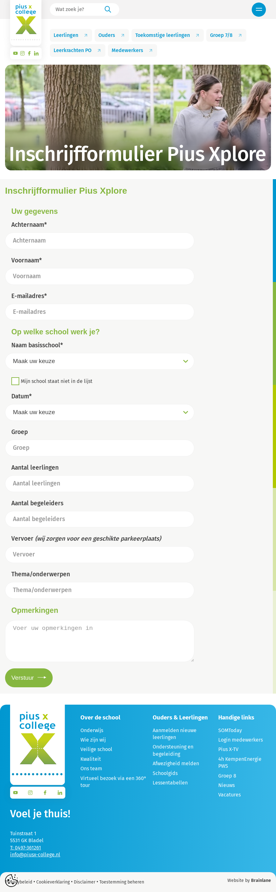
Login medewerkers (240, 740)
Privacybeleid (18, 882)
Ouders (111, 35)
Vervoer (86, 538)
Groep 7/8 (226, 35)
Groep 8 (227, 776)
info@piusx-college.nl (35, 855)
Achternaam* (29, 224)
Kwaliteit (90, 759)
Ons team (91, 769)
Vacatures (229, 795)
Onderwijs (91, 730)
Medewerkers (132, 50)
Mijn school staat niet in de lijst (56, 381)
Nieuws (226, 785)
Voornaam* (26, 260)
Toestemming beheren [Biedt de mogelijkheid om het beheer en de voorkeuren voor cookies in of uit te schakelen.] (121, 882)
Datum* (21, 396)
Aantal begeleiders (37, 503)
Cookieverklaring (53, 882)
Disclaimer (84, 882)
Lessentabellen (170, 783)
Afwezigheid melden (176, 763)
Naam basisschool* (37, 345)
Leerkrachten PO (78, 50)
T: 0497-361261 (25, 848)
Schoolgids (165, 773)
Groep (19, 432)
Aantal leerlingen (35, 467)
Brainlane (261, 880)
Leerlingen (71, 35)
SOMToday (230, 730)
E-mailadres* (29, 296)
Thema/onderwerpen (40, 574)
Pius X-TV (228, 749)
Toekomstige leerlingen (167, 35)
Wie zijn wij (93, 740)
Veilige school (96, 749)
